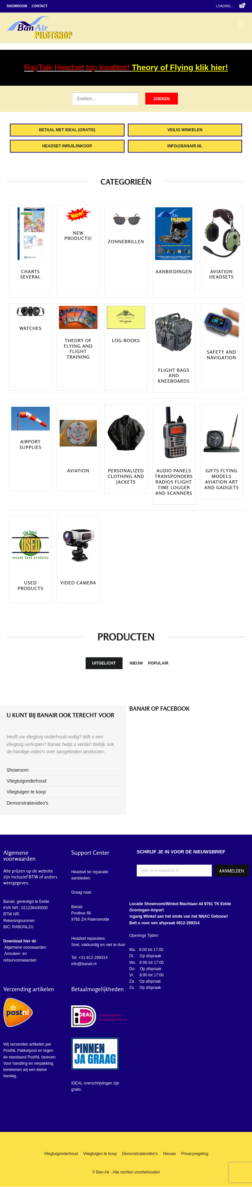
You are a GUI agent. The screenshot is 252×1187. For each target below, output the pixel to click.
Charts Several (30, 274)
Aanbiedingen (173, 271)
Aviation (78, 470)
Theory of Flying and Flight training (78, 349)
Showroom (17, 6)
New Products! (78, 235)
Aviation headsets (221, 274)
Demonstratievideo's (27, 803)
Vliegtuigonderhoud (26, 781)
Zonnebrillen (126, 241)
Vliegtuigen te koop (26, 791)
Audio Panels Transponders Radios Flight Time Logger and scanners (174, 481)
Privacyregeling (194, 1153)
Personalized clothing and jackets (126, 476)
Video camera (78, 582)
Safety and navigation (222, 354)
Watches (30, 328)
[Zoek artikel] (105, 98)
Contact (39, 6)
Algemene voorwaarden (24, 947)
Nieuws (169, 1153)
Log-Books (126, 340)
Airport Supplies (30, 444)
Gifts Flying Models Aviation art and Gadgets (221, 479)
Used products (30, 585)
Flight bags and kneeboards (173, 376)
